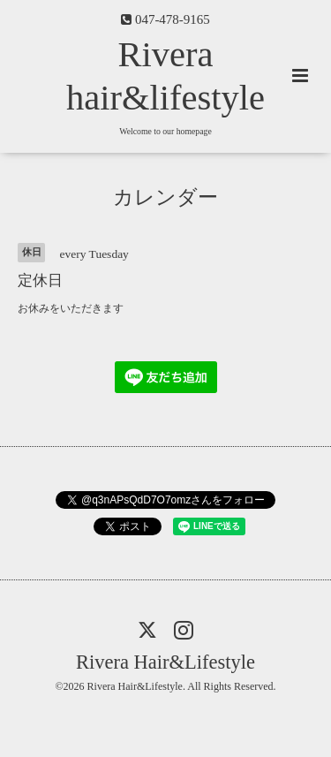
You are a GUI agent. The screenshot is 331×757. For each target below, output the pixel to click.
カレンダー (165, 197)
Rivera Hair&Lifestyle (165, 662)
